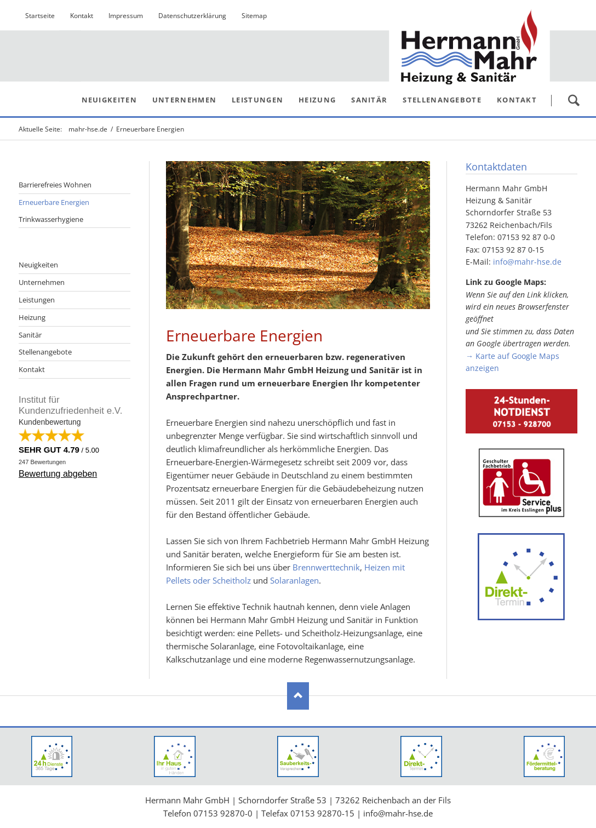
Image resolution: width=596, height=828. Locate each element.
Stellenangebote (45, 352)
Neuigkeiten (38, 265)
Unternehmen (42, 282)
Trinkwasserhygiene (51, 219)
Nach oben (298, 696)
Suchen (573, 100)
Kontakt (32, 369)
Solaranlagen (294, 580)
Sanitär (30, 335)
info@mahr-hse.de (527, 261)
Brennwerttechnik (326, 567)
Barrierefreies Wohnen (55, 185)
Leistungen (37, 300)
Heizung (32, 317)
